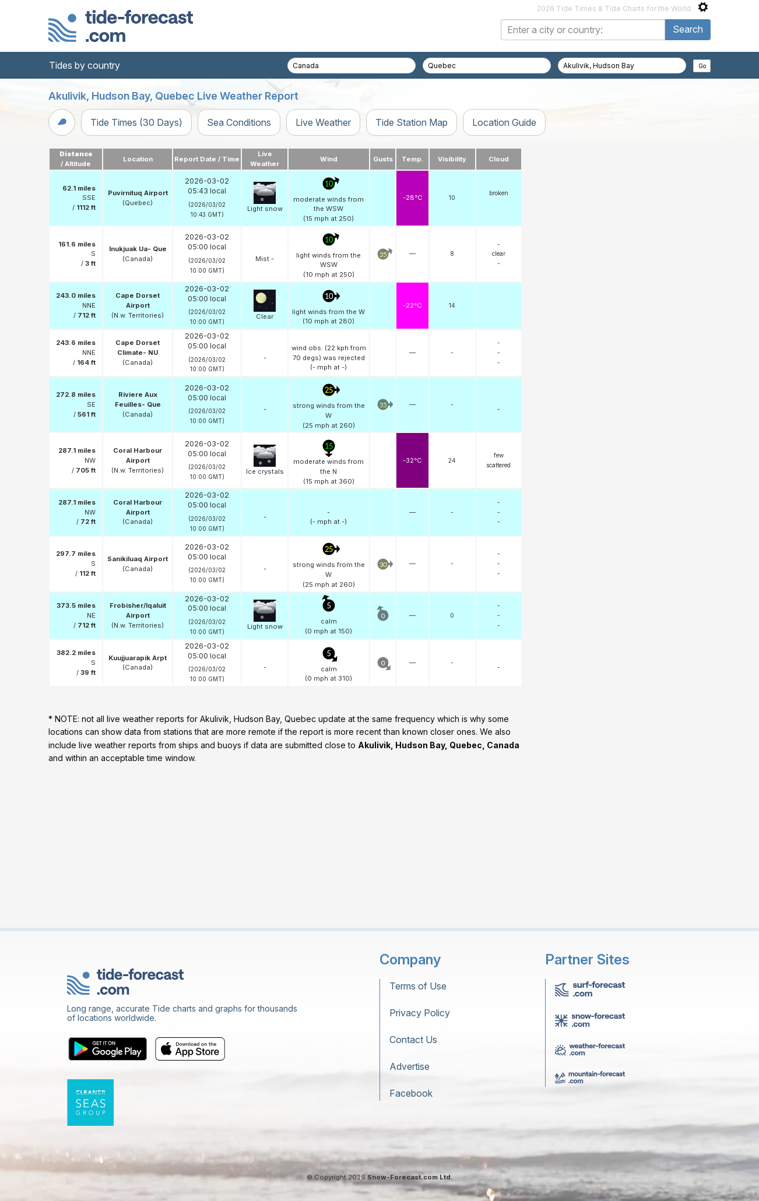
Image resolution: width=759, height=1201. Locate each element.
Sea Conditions (239, 122)
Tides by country (84, 65)
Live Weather (323, 122)
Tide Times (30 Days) (136, 122)
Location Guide (504, 122)
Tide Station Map (411, 122)
